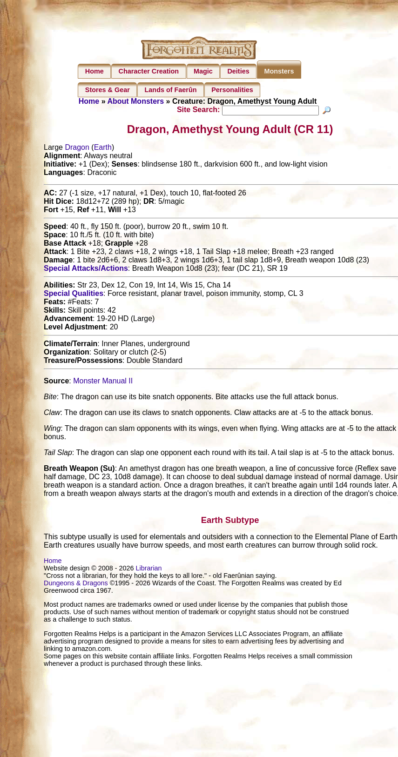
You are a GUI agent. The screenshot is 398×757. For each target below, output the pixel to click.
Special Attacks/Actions (86, 270)
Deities (238, 71)
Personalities (232, 90)
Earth (103, 149)
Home (94, 71)
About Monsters (135, 101)
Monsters (279, 71)
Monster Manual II (103, 382)
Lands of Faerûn (171, 90)
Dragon (77, 149)
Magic (203, 71)
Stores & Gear (107, 90)
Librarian (149, 569)
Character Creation (149, 71)
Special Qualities (73, 295)
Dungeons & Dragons (76, 584)
